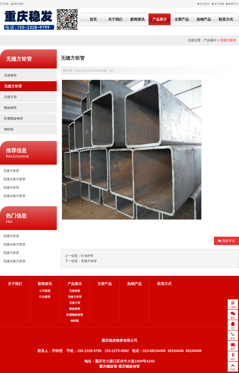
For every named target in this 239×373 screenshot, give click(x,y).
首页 (93, 19)
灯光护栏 (87, 255)
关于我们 (115, 19)
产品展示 (159, 19)
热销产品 (204, 19)
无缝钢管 (10, 75)
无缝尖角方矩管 (14, 179)
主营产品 (181, 19)
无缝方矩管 (228, 40)
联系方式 (226, 19)
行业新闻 (44, 296)
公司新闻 (44, 290)
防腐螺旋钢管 (13, 118)
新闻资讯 (137, 19)
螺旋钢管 (10, 107)
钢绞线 (9, 129)
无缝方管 (10, 97)
